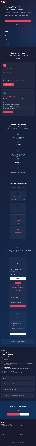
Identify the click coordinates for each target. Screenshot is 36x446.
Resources (20, 427)
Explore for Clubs (8, 112)
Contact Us (21, 434)
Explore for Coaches (8, 84)
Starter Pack (3, 432)
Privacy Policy (21, 437)
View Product (17, 278)
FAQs (20, 432)
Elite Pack (2, 434)
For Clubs (20, 425)
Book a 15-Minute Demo (12, 414)
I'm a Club (17, 24)
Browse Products (24, 414)
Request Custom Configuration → (18, 342)
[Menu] (34, 1)
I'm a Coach (17, 21)
